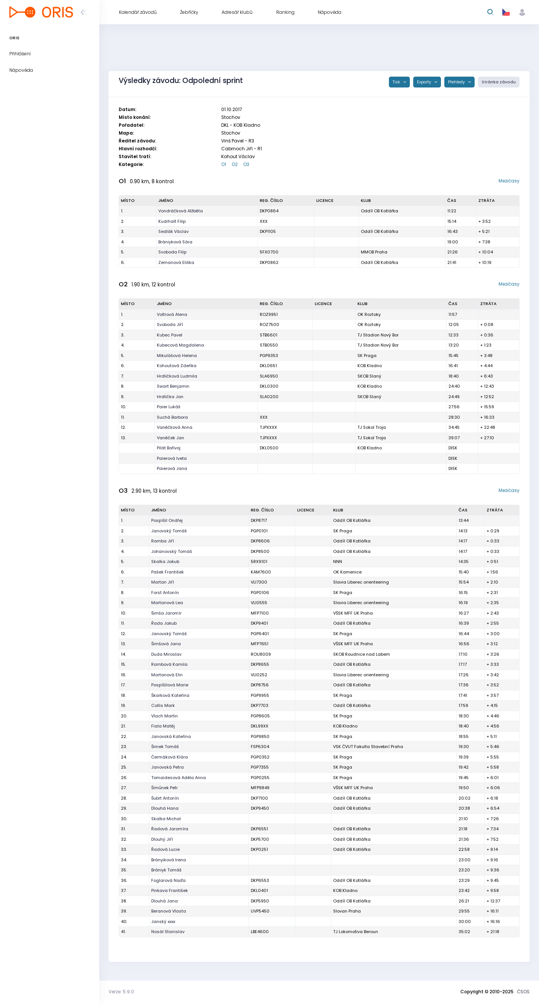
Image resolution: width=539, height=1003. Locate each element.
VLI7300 (259, 582)
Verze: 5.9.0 (121, 991)
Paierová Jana (172, 468)
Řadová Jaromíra (169, 829)
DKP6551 (259, 829)
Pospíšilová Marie (169, 685)
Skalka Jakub (165, 561)
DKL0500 (269, 448)
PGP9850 (260, 736)
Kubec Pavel (169, 335)
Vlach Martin (164, 716)
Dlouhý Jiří (162, 839)
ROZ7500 (269, 324)
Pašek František (167, 572)
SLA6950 (269, 376)
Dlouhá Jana (164, 901)
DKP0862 (269, 262)
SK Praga (367, 356)
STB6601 (268, 335)
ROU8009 (261, 654)
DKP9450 (260, 808)
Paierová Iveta (172, 458)
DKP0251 (259, 849)
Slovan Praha (347, 911)
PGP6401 (260, 634)
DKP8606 (260, 541)
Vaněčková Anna (174, 427)
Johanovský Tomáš (171, 551)
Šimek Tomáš (165, 747)
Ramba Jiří (162, 541)
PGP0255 (260, 778)
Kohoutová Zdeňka (177, 366)
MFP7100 (260, 613)
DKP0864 (269, 211)
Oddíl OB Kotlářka (379, 211)
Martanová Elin (167, 675)
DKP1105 (268, 231)
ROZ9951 (269, 314)
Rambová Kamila (169, 664)
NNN (337, 561)
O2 (235, 164)
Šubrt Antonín (165, 798)
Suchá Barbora (172, 417)
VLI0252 (259, 675)
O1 (223, 164)
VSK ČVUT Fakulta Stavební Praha (368, 747)
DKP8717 (259, 520)
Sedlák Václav (173, 231)
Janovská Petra (167, 767)
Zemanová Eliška (176, 262)
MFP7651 (259, 644)
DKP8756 (260, 685)
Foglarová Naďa (168, 880)
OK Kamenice (347, 572)
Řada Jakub (164, 623)
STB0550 (269, 345)
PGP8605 (260, 716)
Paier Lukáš (168, 407)
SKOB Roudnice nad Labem (361, 654)
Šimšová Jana (166, 644)
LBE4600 (260, 932)
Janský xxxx (163, 921)
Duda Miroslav (166, 654)
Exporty (424, 82)
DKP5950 (260, 901)
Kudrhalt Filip (172, 221)
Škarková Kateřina (170, 695)
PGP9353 (269, 356)
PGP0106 (260, 593)
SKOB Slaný (369, 376)
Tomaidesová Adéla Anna (178, 778)
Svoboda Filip (172, 252)
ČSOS (523, 991)
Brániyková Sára (175, 242)
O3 (246, 164)
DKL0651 (268, 366)
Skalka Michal (166, 819)
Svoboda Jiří (170, 324)
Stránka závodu (499, 82)
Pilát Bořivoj (168, 448)
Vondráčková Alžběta (180, 211)
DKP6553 (260, 880)
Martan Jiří (162, 582)
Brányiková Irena (168, 860)
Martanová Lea (167, 603)
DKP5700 (260, 839)
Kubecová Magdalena (180, 345)
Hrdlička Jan (170, 397)
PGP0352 (260, 757)
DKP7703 (259, 705)
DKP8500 (260, 551)
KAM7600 (261, 572)
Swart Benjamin (173, 386)
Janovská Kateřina (171, 736)
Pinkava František (169, 890)
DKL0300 (269, 386)
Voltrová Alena (172, 314)
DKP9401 (259, 623)
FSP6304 (260, 747)
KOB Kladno (369, 366)
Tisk (397, 82)
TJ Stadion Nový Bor (378, 335)
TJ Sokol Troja (371, 427)
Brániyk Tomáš (166, 870)
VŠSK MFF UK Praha (353, 613)
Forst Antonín (165, 593)
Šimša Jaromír (166, 613)
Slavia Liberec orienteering (361, 582)
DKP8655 (260, 664)
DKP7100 (259, 798)
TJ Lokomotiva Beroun (355, 932)
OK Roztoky (369, 314)
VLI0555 (259, 603)
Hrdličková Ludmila (177, 376)
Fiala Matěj (163, 726)
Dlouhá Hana (165, 808)
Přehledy (457, 82)
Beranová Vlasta (168, 911)
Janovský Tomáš (169, 531)
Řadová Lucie (165, 849)
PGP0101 (259, 531)
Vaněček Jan (170, 438)
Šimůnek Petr (164, 788)
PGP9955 (260, 695)
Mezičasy (509, 181)
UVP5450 (260, 911)
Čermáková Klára (169, 757)
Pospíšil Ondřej (167, 520)
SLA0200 (269, 397)
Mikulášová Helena (177, 356)
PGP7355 (260, 767)
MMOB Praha (374, 252)
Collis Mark (163, 705)
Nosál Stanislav (168, 932)
